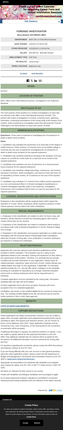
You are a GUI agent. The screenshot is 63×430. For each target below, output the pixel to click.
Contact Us (7, 400)
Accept (25, 423)
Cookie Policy (31, 405)
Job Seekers (30, 21)
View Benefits (37, 74)
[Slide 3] (34, 17)
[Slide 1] (28, 17)
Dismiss (37, 423)
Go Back (23, 74)
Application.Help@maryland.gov (21, 359)
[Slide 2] (31, 17)
